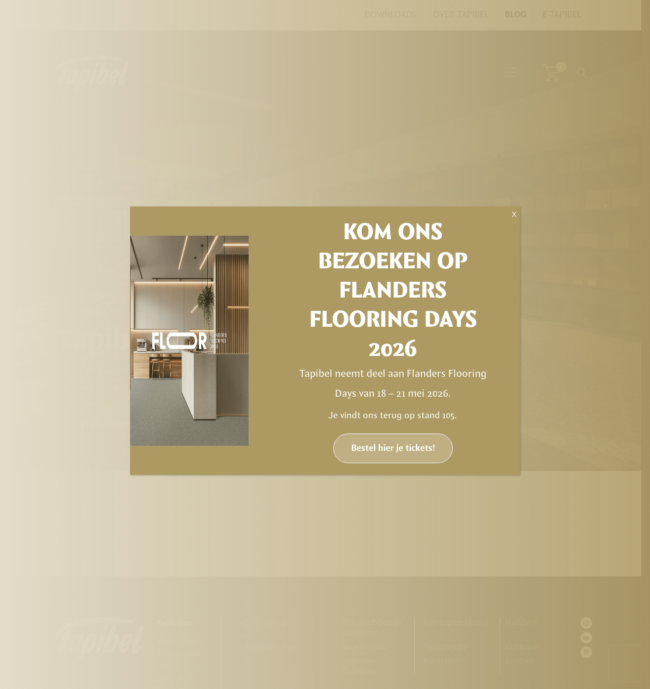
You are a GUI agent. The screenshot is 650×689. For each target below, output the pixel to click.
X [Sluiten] (514, 215)
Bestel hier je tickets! (393, 448)
